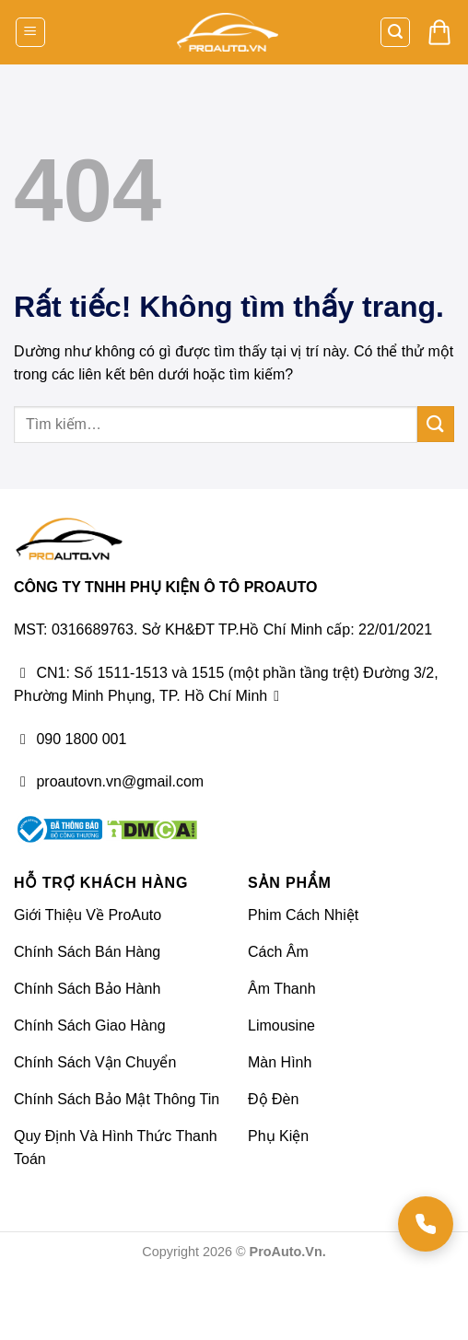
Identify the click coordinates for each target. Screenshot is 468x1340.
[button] (30, 32)
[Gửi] (435, 424)
